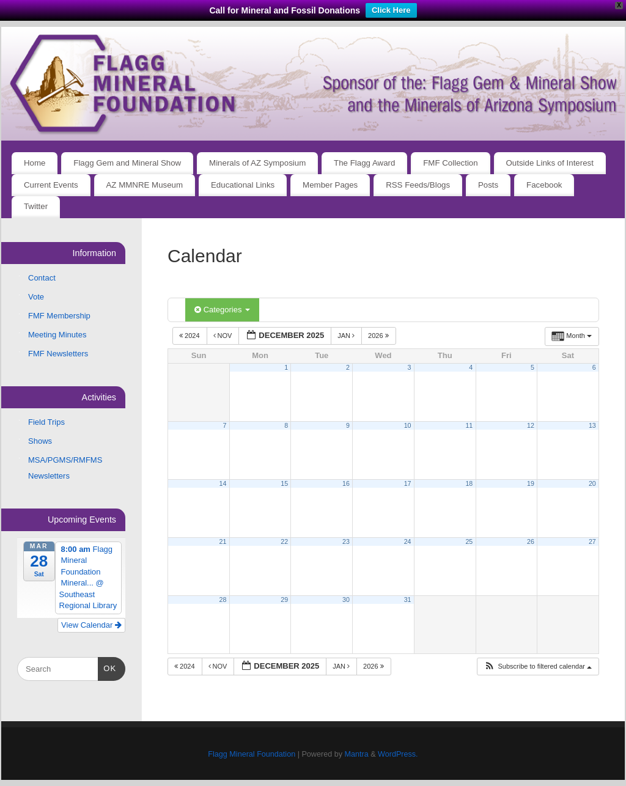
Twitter (36, 206)
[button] (537, 666)
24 (407, 541)
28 (223, 599)
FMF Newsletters (58, 353)
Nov (223, 335)
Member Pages (330, 184)
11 (469, 425)
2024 (190, 335)
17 (407, 483)
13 (592, 425)
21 (223, 541)
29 (284, 599)
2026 (379, 335)
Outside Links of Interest (550, 162)
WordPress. (398, 754)
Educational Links (242, 184)
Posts (488, 184)
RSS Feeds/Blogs (418, 184)
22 (284, 541)
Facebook (544, 184)
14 (223, 483)
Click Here (391, 10)
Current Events (51, 184)
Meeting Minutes (57, 334)
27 (592, 541)
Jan (346, 335)
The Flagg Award (364, 162)
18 (469, 483)
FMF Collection (450, 162)
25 (469, 541)
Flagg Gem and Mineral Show (127, 162)
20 (592, 483)
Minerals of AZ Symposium (257, 162)
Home (34, 162)
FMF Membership (59, 315)
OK (107, 667)
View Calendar (91, 625)
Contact (42, 277)
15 (284, 483)
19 (530, 483)
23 (346, 541)
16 (346, 483)
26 (530, 541)
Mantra (356, 754)
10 (407, 425)
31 (407, 599)
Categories (222, 309)
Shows (40, 441)
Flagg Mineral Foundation (251, 754)
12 (530, 425)
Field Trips (46, 422)
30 (346, 599)
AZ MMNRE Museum (144, 184)
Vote (36, 296)
